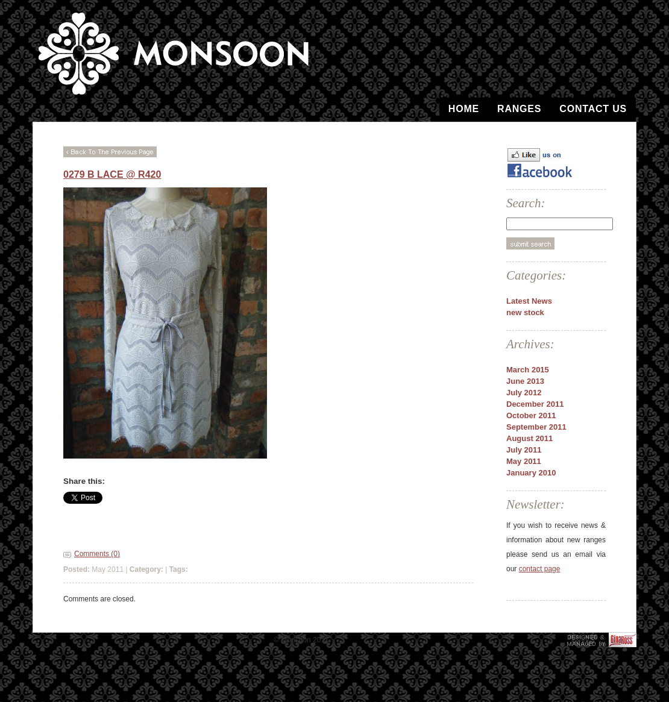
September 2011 (536, 426)
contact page (540, 569)
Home (463, 109)
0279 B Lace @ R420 (112, 174)
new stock (525, 312)
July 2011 (524, 449)
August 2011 (529, 438)
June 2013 (525, 381)
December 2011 (535, 404)
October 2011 (531, 415)
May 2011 (523, 461)
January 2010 (531, 472)
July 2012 (524, 392)
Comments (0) (97, 554)
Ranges (519, 109)
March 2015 (527, 369)
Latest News (529, 301)
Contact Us (593, 109)
